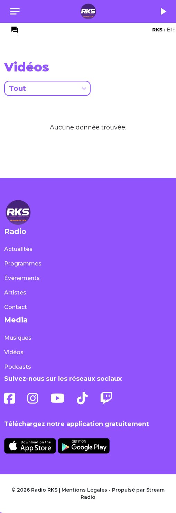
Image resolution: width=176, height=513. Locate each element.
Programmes (22, 263)
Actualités (18, 249)
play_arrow (163, 11)
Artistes (15, 292)
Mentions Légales (84, 490)
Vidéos (14, 352)
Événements (22, 278)
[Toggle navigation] (15, 11)
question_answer (15, 30)
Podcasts (17, 367)
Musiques (17, 338)
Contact (15, 307)
